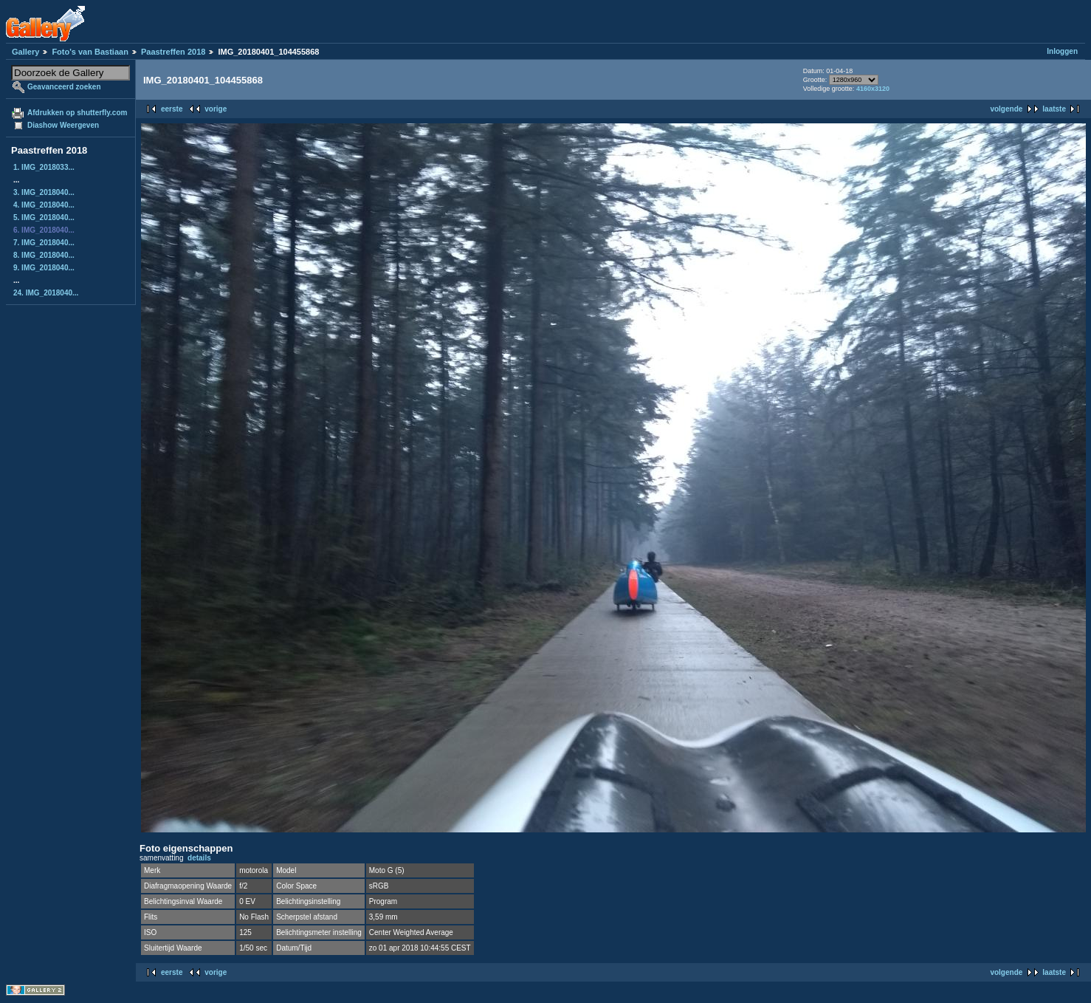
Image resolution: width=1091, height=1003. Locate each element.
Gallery (25, 51)
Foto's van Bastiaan (90, 51)
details (199, 858)
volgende (1006, 109)
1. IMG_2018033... (44, 167)
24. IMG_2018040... (45, 293)
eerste (171, 109)
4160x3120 (872, 88)
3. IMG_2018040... (44, 192)
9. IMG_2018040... (44, 268)
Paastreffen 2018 (173, 51)
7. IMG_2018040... (44, 243)
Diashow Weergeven (63, 125)
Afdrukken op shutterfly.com (77, 113)
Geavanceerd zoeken (64, 87)
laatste (1054, 109)
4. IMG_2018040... (44, 205)
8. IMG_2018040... (44, 255)
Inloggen (1062, 51)
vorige (215, 109)
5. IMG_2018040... (44, 217)
